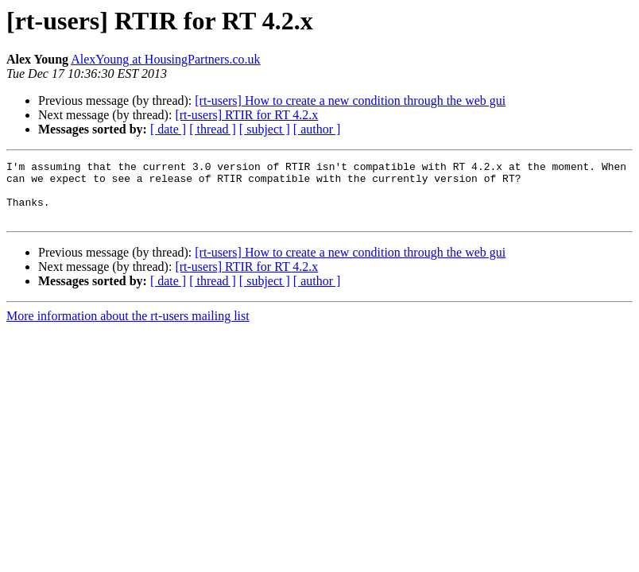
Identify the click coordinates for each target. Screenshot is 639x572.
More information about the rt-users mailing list (128, 327)
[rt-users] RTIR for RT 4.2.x (246, 115)
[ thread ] (212, 129)
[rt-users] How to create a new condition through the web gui (350, 100)
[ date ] (168, 129)
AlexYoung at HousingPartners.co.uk (165, 59)
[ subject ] (264, 129)
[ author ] (317, 129)
